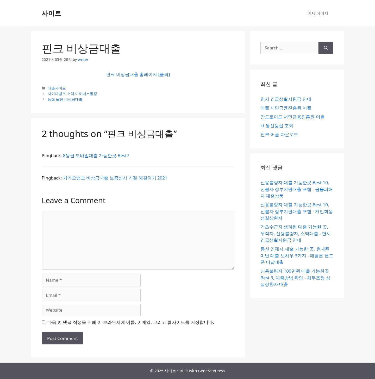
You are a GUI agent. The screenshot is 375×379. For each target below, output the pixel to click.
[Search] (325, 48)
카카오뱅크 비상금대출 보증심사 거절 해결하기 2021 (115, 178)
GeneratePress (211, 370)
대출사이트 (57, 88)
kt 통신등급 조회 (276, 126)
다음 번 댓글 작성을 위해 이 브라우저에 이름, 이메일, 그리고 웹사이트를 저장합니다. (130, 322)
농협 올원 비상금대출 (65, 99)
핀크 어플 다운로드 (279, 134)
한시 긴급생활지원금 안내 (285, 99)
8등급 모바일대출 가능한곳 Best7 (96, 155)
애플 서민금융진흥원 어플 (285, 108)
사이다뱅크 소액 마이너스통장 (72, 93)
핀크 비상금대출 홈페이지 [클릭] (138, 74)
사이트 (51, 13)
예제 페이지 (318, 13)
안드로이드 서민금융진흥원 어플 (292, 117)
